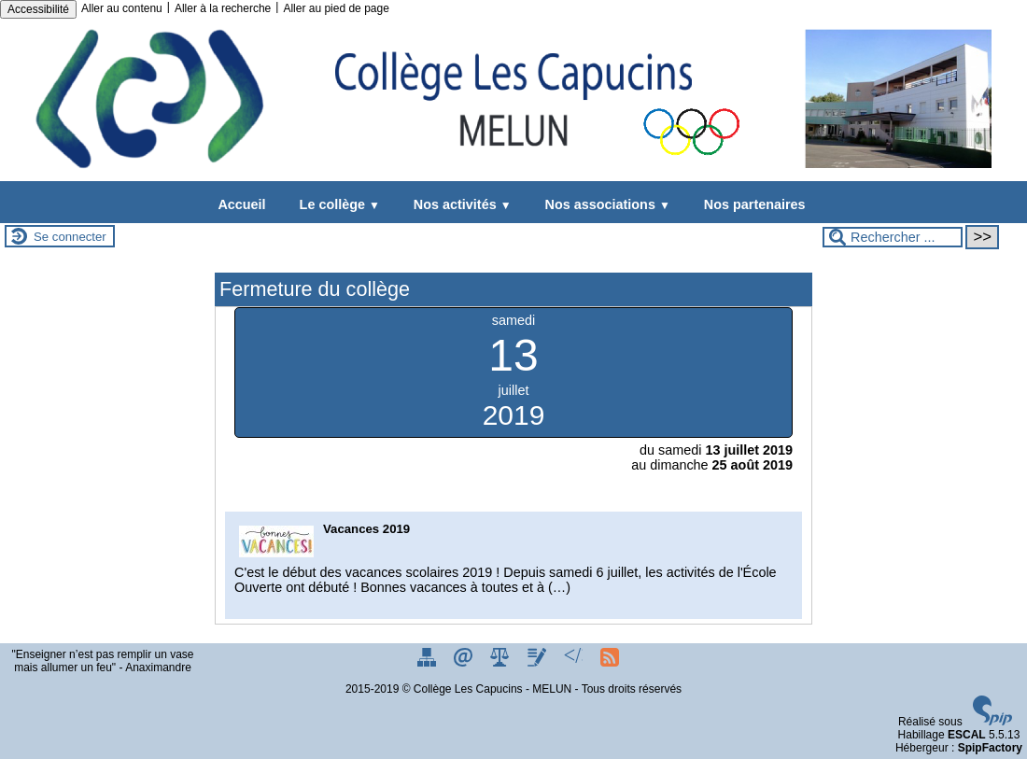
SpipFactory (990, 747)
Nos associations (604, 204)
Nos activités (459, 204)
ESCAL (967, 734)
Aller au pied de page (335, 8)
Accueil (241, 204)
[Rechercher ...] (893, 237)
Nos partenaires (751, 204)
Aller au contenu (121, 8)
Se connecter (70, 237)
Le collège (336, 204)
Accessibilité (38, 9)
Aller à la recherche (223, 8)
